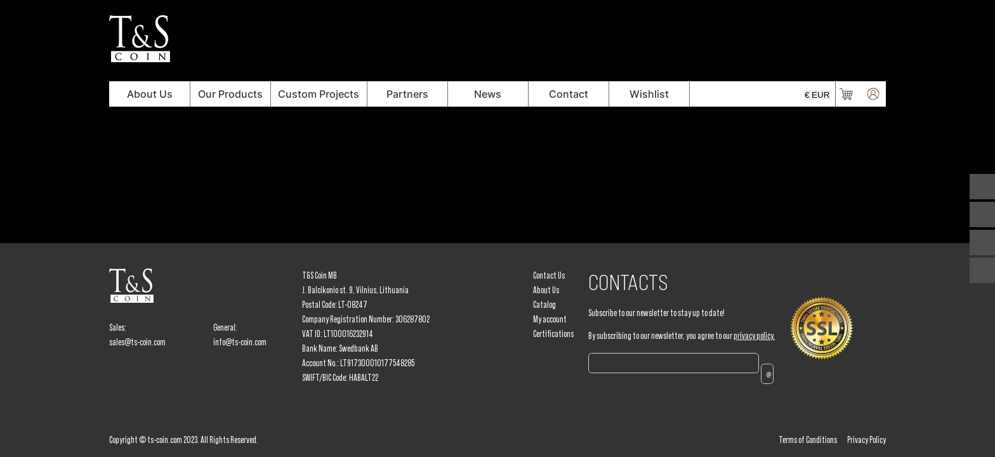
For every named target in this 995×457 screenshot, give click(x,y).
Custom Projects (318, 94)
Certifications (553, 334)
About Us (150, 94)
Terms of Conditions (808, 440)
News (487, 94)
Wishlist (649, 94)
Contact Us (549, 275)
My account (550, 319)
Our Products (230, 94)
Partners (407, 94)
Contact (568, 94)
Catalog (544, 305)
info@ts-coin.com (240, 342)
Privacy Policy (866, 440)
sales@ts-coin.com (137, 342)
